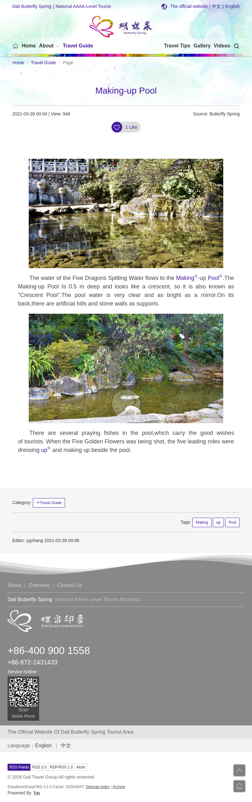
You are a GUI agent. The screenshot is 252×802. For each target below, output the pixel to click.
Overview (39, 585)
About (14, 585)
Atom (80, 767)
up (46, 450)
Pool (215, 278)
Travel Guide (43, 62)
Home (18, 62)
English (232, 6)
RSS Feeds (19, 767)
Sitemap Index (98, 787)
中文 (218, 6)
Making (187, 278)
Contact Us (69, 585)
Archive (118, 787)
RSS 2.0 (39, 767)
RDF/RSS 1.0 (61, 767)
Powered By (24, 792)
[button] (49, 46)
